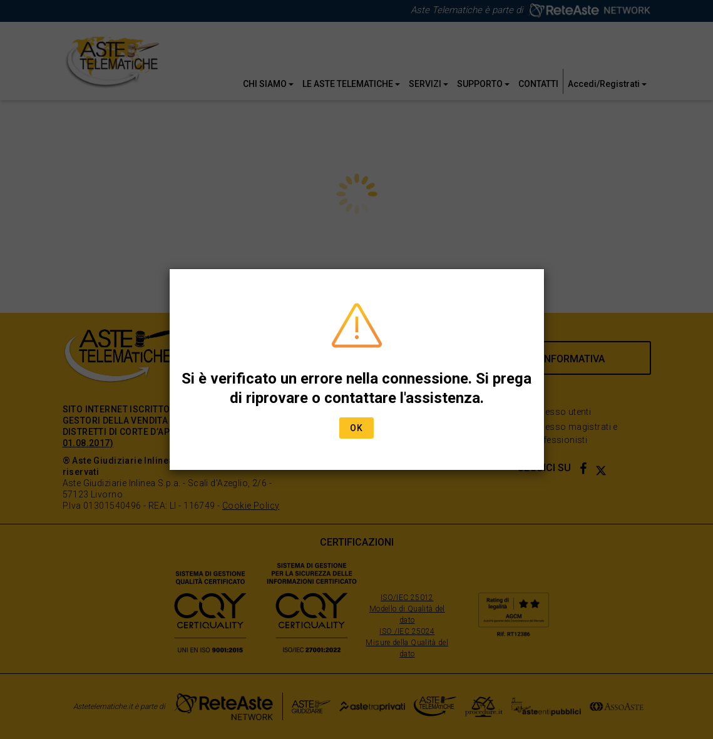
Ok (356, 428)
